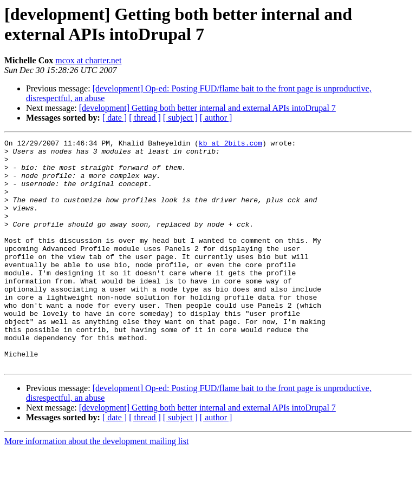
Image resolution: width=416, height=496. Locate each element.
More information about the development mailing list (96, 486)
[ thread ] (145, 117)
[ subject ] (180, 117)
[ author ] (216, 117)
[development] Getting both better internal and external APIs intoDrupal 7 (207, 108)
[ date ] (114, 117)
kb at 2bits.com (230, 144)
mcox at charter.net (88, 60)
